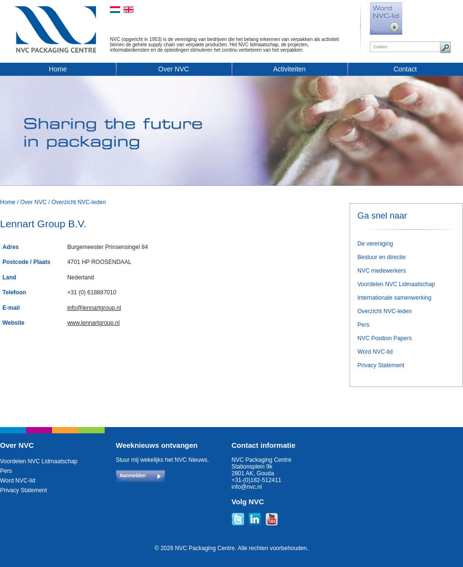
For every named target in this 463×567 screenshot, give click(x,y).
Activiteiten (289, 69)
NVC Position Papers (384, 338)
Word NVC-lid (375, 351)
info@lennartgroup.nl (94, 307)
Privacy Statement (380, 365)
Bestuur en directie (381, 257)
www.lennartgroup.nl (93, 322)
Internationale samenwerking (394, 297)
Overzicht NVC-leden (79, 202)
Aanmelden (133, 475)
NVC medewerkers (381, 270)
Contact (405, 69)
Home (58, 69)
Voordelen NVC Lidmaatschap (396, 284)
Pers (363, 324)
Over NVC (173, 69)
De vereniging (375, 243)
